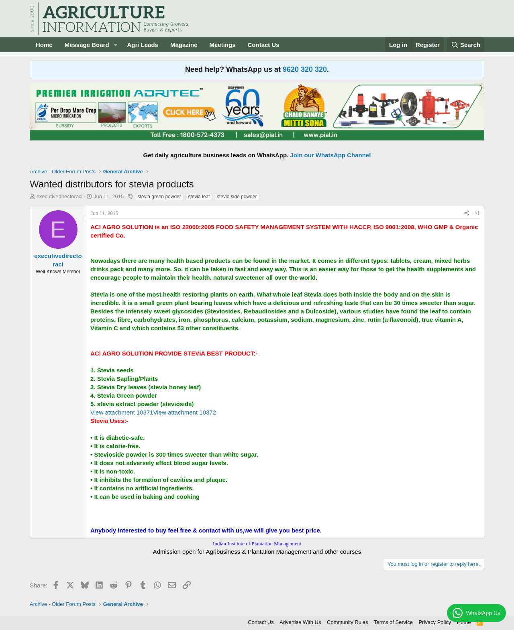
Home (44, 44)
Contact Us (263, 44)
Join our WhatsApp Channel (330, 155)
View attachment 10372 (184, 412)
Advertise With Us (300, 622)
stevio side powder (237, 196)
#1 (477, 213)
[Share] (466, 213)
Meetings (222, 44)
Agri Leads (142, 44)
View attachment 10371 (121, 412)
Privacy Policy (434, 622)
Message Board (87, 44)
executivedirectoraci (60, 196)
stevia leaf (199, 196)
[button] (115, 44)
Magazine (184, 44)
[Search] (466, 44)
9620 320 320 (305, 69)
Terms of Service (393, 622)
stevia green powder (159, 196)
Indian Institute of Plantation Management (257, 544)
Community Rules (347, 622)
